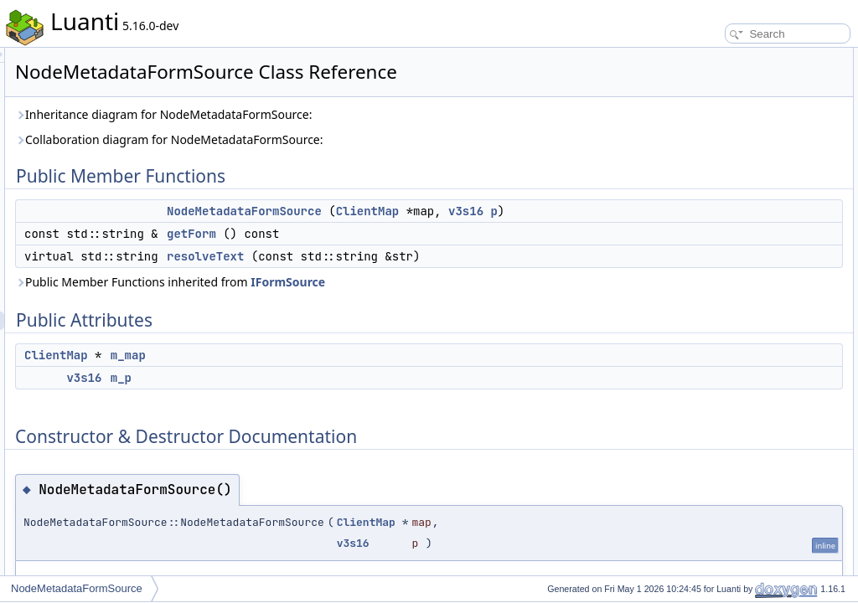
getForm (401, 252)
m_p (330, 414)
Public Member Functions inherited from (380, 319)
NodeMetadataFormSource (453, 211)
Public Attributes (707, 131)
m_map (337, 391)
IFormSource (497, 319)
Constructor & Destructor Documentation (761, 186)
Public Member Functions (727, 57)
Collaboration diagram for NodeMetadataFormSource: (379, 139)
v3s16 (435, 229)
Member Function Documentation (745, 223)
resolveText (414, 274)
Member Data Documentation (737, 278)
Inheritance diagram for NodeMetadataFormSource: (373, 114)
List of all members (713, 333)
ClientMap (577, 211)
